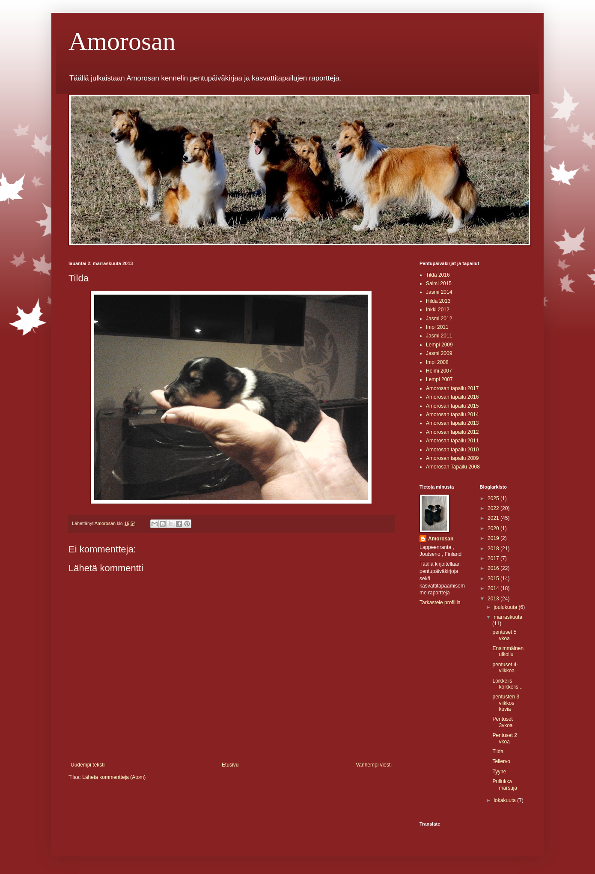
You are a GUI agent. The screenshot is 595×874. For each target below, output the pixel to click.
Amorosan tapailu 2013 (452, 423)
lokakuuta (505, 800)
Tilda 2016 (438, 275)
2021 (494, 518)
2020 (494, 528)
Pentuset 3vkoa (502, 722)
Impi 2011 (437, 327)
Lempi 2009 (439, 345)
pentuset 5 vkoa (504, 635)
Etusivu (230, 765)
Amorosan (122, 41)
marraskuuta (508, 617)
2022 (494, 508)
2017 (494, 558)
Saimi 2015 (439, 283)
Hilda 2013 (438, 301)
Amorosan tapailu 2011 (452, 441)
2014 (494, 588)
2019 (494, 538)
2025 (494, 498)
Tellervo (501, 761)
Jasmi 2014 (439, 292)
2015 (494, 579)
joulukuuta (506, 607)
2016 (494, 568)
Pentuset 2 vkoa (504, 738)
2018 (494, 549)
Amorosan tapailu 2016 (452, 397)
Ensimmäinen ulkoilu (508, 651)
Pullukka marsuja (504, 784)
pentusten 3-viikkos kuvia (506, 703)
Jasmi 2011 (439, 336)
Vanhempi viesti (374, 765)
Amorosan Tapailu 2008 (453, 467)
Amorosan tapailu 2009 (452, 458)
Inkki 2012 (437, 310)
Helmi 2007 (439, 371)
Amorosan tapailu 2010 (452, 450)
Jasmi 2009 (439, 353)
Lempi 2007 (439, 379)
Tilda (497, 752)
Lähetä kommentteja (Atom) (114, 777)
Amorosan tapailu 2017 (452, 388)
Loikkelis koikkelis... (507, 684)
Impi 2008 (437, 362)
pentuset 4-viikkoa (505, 668)
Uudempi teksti (87, 765)
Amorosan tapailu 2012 (452, 432)
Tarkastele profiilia (440, 603)
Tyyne (499, 772)
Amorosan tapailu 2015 (452, 406)
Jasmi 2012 (439, 319)
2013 (494, 599)
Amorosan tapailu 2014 (452, 415)
